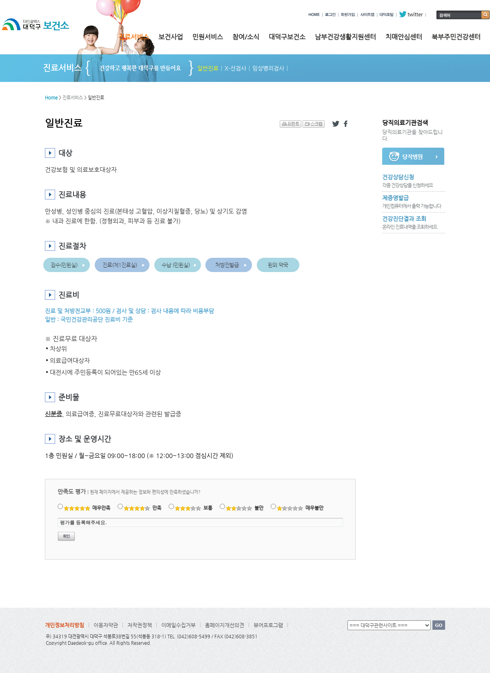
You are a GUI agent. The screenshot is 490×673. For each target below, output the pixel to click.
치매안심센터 (403, 37)
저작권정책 (139, 625)
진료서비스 (133, 37)
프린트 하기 (290, 124)
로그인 (330, 14)
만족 (142, 508)
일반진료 (207, 68)
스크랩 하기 (314, 124)
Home (51, 97)
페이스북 (347, 124)
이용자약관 (106, 625)
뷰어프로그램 (268, 625)
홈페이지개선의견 (224, 625)
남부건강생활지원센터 (345, 37)
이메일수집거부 (178, 625)
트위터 (335, 124)
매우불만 (300, 508)
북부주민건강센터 (456, 37)
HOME (314, 14)
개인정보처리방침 (64, 625)
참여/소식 (245, 37)
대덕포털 (387, 14)
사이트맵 (367, 14)
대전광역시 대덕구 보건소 (41, 32)
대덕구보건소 (287, 37)
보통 (193, 508)
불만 (244, 508)
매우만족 (87, 508)
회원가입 (348, 14)
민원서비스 (207, 37)
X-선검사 (235, 68)
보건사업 (170, 37)
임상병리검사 (268, 68)
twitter (411, 14)
